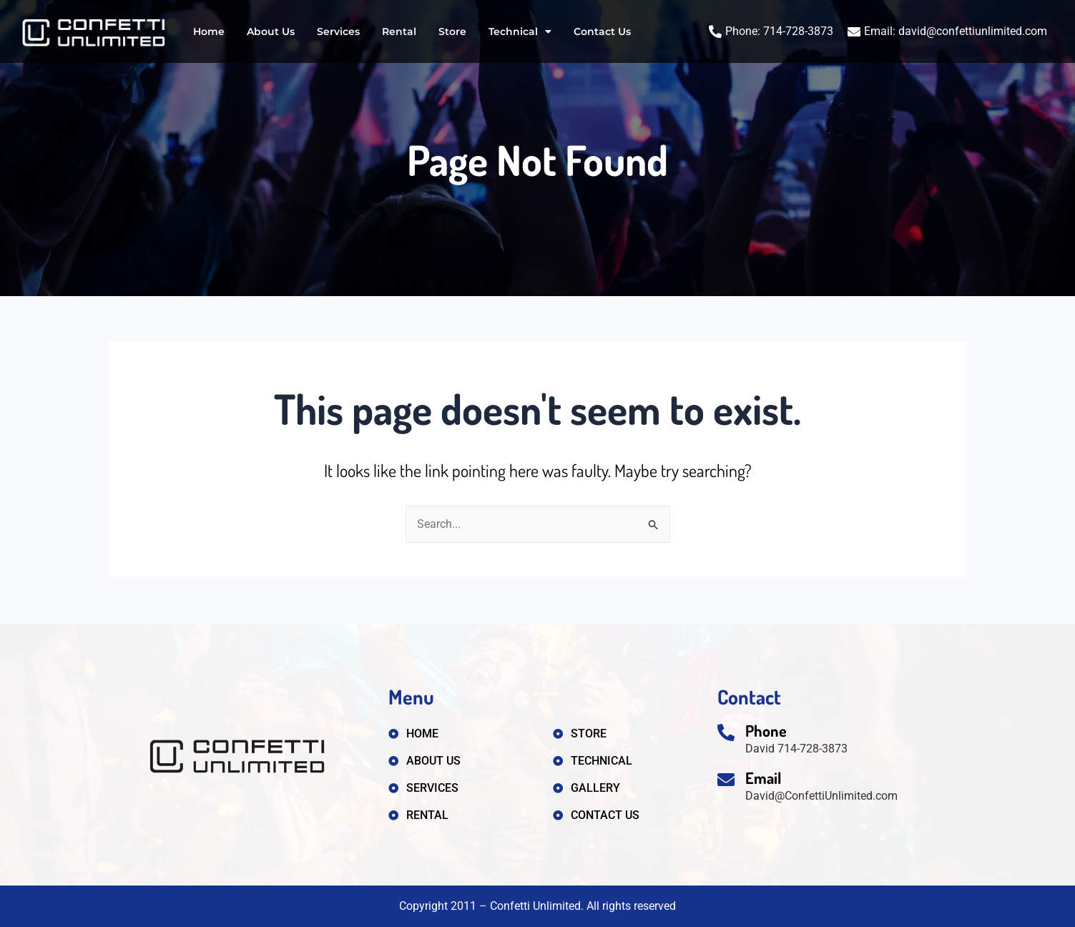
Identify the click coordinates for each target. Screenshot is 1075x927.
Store (452, 31)
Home (209, 31)
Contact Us (602, 31)
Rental (399, 31)
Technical (520, 31)
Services (338, 31)
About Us (271, 31)
